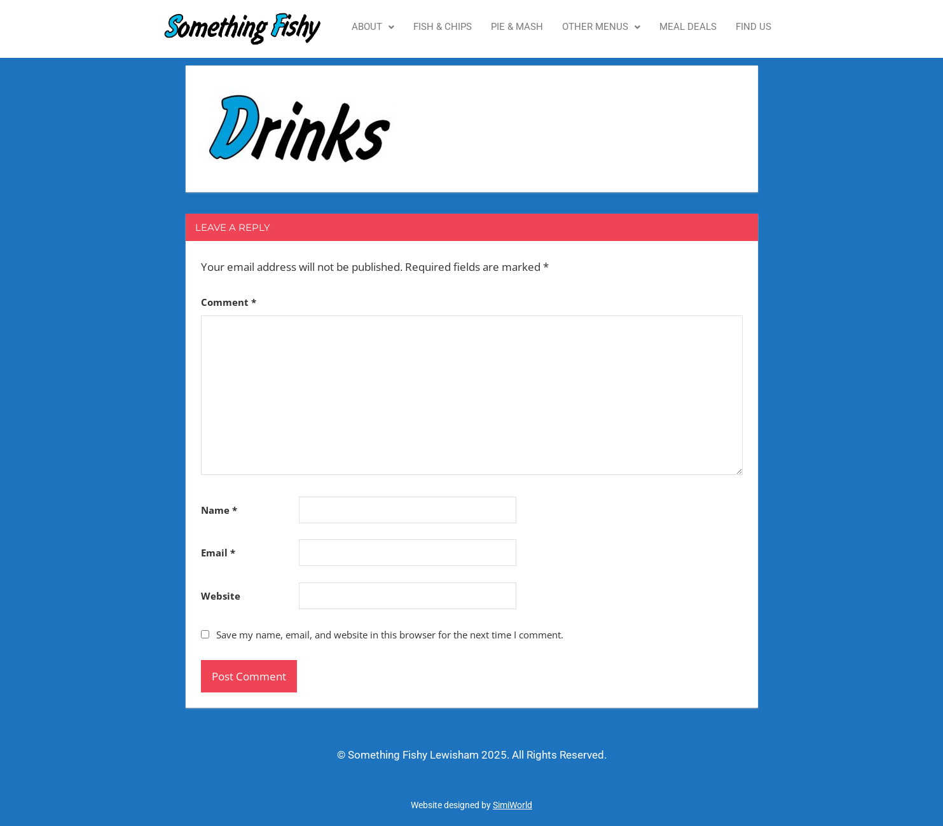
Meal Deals (688, 26)
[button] (373, 27)
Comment (228, 302)
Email (218, 552)
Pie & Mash (517, 26)
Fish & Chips (442, 26)
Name (219, 510)
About (373, 26)
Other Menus (601, 26)
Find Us (753, 26)
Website (220, 595)
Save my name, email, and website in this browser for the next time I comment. (389, 634)
